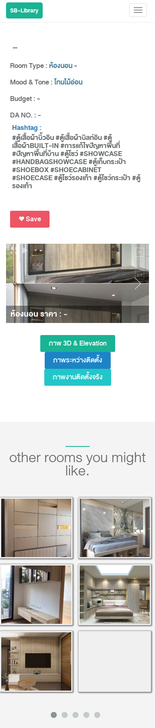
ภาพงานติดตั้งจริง (78, 377)
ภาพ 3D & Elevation (78, 343)
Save (30, 219)
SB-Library (24, 10)
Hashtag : (26, 128)
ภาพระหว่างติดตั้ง (77, 360)
